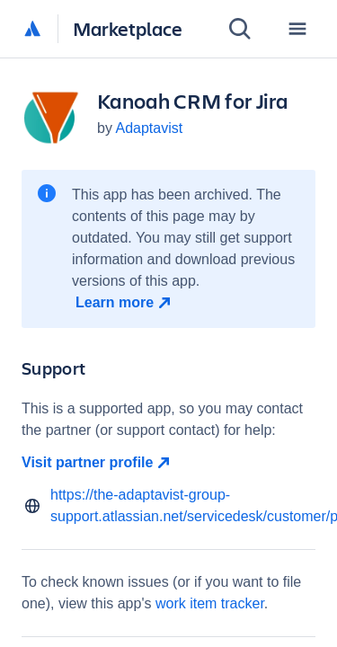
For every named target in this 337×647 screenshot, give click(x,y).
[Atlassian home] (32, 30)
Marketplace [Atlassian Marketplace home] (127, 28)
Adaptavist (148, 128)
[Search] (240, 29)
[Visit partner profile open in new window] (168, 463)
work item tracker (209, 603)
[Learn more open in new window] (125, 303)
